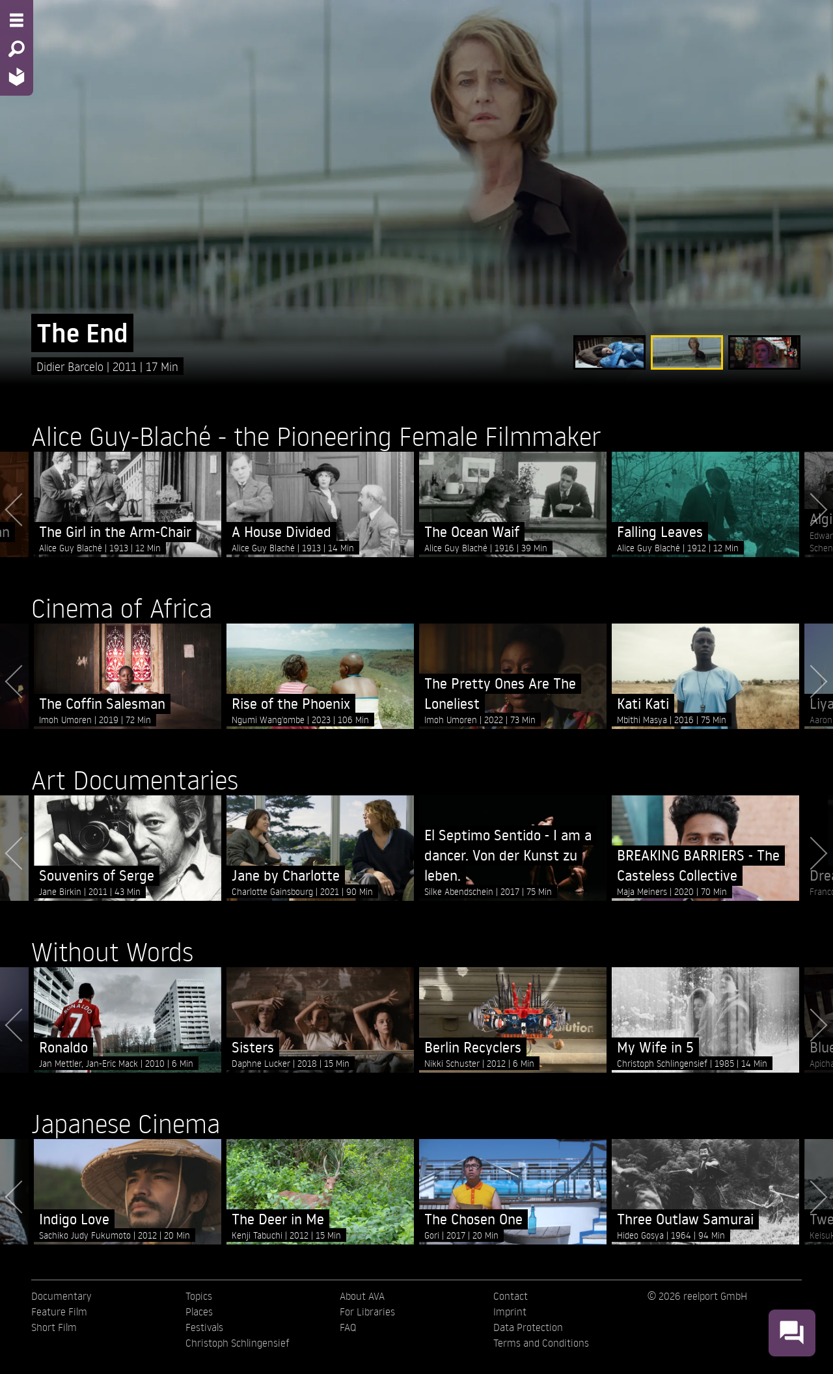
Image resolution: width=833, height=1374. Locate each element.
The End (82, 333)
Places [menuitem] (199, 1311)
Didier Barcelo (71, 366)
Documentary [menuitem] (61, 1295)
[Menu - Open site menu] (16, 20)
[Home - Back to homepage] (16, 76)
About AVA (362, 1295)
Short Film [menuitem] (54, 1327)
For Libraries (367, 1311)
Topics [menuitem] (198, 1295)
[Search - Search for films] (16, 48)
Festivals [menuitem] (204, 1327)
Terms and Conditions (541, 1342)
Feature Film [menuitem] (59, 1311)
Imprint (509, 1311)
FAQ (348, 1327)
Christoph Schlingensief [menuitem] (237, 1342)
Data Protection (528, 1327)
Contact (510, 1295)
